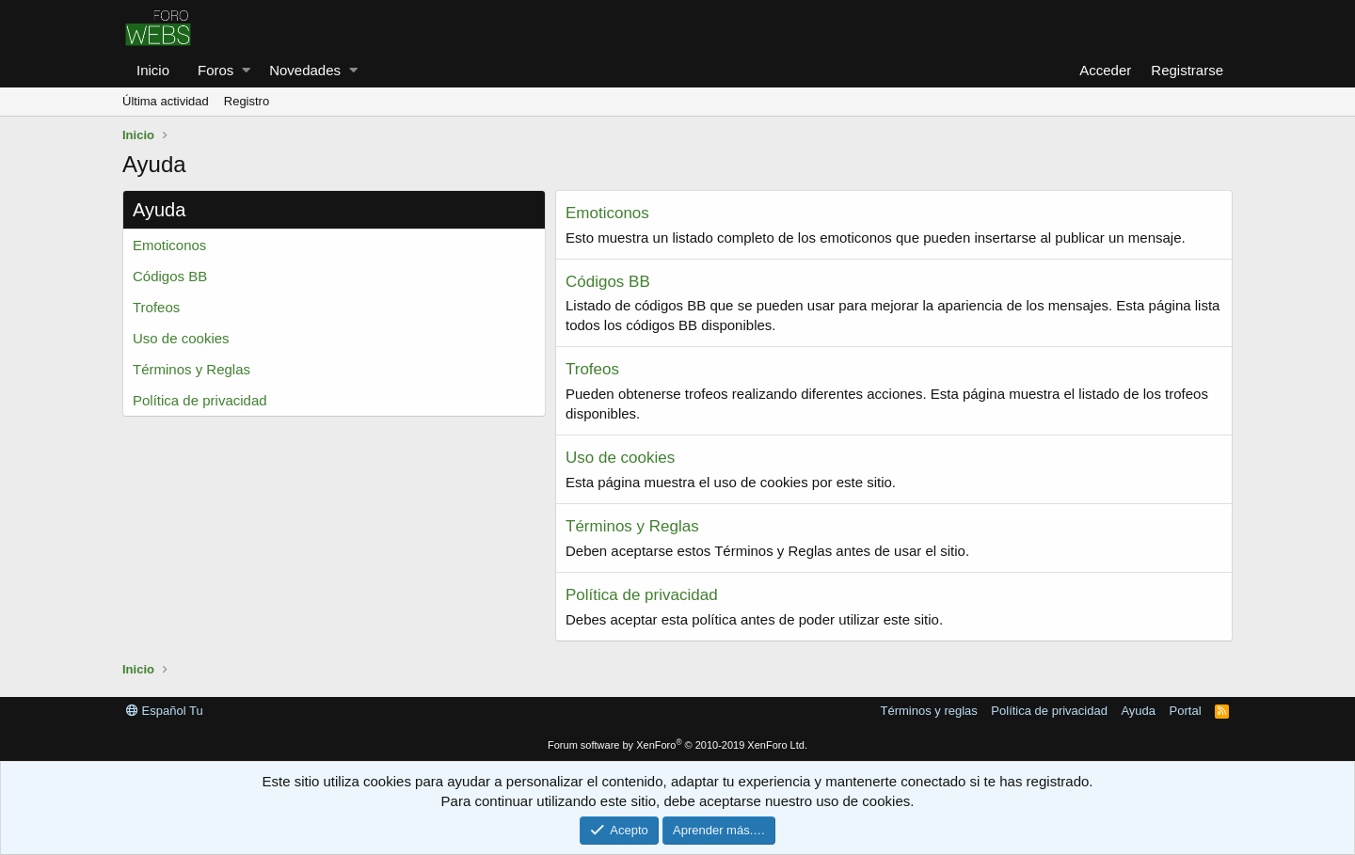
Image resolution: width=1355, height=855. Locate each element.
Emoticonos (169, 245)
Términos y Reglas (191, 369)
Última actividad (165, 101)
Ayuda (1138, 711)
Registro (246, 101)
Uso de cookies (181, 338)
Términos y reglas (929, 711)
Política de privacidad (200, 400)
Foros (215, 70)
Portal (1186, 711)
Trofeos (156, 307)
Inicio (152, 70)
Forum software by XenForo (677, 745)
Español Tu (164, 711)
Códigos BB (170, 276)
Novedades (305, 70)
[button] (246, 70)
